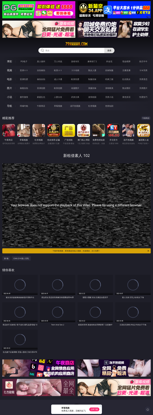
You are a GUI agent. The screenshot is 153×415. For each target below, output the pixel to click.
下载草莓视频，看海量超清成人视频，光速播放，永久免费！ (100, 250)
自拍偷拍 (41, 70)
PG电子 (24, 61)
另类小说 (109, 97)
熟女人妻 (92, 70)
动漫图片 (75, 88)
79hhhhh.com (76, 44)
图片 (9, 88)
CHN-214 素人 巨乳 (21, 258)
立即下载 (94, 409)
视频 (9, 70)
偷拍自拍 (41, 79)
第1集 (6, 258)
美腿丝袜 (92, 88)
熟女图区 (126, 88)
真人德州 (41, 61)
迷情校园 (92, 97)
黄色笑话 (126, 97)
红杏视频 (92, 106)
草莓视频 (58, 106)
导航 (9, 106)
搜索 (109, 50)
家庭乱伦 (41, 97)
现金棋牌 (126, 61)
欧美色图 (58, 88)
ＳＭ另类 (143, 70)
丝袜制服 (109, 70)
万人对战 (58, 61)
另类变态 (143, 79)
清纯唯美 (109, 88)
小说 (9, 97)
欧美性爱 (75, 79)
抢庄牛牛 (143, 61)
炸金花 (109, 61)
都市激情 (24, 97)
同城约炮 (24, 106)
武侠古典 (75, 97)
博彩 (9, 61)
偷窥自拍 (24, 88)
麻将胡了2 (92, 61)
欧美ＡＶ (58, 70)
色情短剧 (109, 106)
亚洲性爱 (24, 79)
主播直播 (126, 70)
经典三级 (109, 79)
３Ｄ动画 (75, 70)
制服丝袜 (92, 79)
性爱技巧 (143, 97)
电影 (9, 79)
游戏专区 (75, 61)
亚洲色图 (41, 88)
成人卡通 (58, 79)
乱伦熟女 (126, 79)
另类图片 (143, 88)
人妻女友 (58, 97)
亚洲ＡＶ (24, 70)
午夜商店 (41, 106)
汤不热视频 (75, 106)
